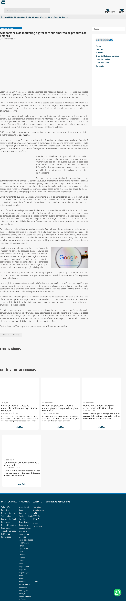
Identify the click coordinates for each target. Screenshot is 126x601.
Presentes (23, 535)
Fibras (21, 494)
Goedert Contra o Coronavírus (8, 475)
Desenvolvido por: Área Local (114, 595)
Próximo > (16, 334)
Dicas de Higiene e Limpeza (107, 55)
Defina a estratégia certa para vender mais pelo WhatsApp (74, 407)
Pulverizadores (25, 544)
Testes (98, 45)
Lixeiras (22, 506)
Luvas (21, 509)
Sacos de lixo (24, 556)
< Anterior (5, 334)
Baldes (21, 458)
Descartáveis (24, 470)
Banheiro (22, 461)
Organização (24, 521)
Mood (21, 512)
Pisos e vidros (24, 532)
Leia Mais (14, 427)
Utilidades (23, 562)
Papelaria (22, 529)
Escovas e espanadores (24, 481)
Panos (21, 524)
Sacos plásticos (25, 559)
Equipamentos (25, 476)
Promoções (23, 538)
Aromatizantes (25, 455)
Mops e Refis (24, 515)
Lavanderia (23, 497)
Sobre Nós (5, 455)
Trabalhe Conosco (8, 479)
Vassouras (23, 565)
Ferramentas (24, 491)
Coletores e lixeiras (26, 464)
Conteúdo (100, 65)
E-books (99, 52)
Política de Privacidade (6, 484)
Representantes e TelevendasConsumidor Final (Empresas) (8, 466)
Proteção (22, 541)
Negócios (22, 518)
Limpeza (22, 503)
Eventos (99, 49)
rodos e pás (23, 550)
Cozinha (22, 467)
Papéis (21, 527)
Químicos (22, 547)
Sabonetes (23, 553)
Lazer (21, 500)
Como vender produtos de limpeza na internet (104, 406)
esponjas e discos (26, 488)
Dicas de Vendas (103, 59)
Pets (36, 529)
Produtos (5, 458)
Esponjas (22, 485)
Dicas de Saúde (102, 62)
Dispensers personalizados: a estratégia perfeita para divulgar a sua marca (44, 408)
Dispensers (23, 473)
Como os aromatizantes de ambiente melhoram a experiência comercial (13, 407)
